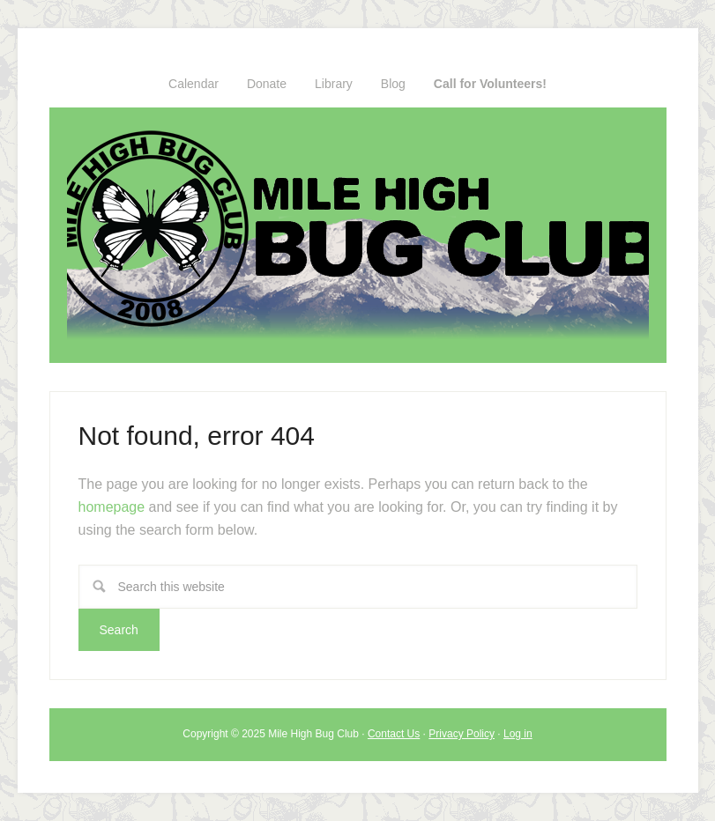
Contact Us (394, 734)
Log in (518, 734)
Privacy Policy (461, 734)
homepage (111, 506)
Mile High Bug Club (358, 235)
